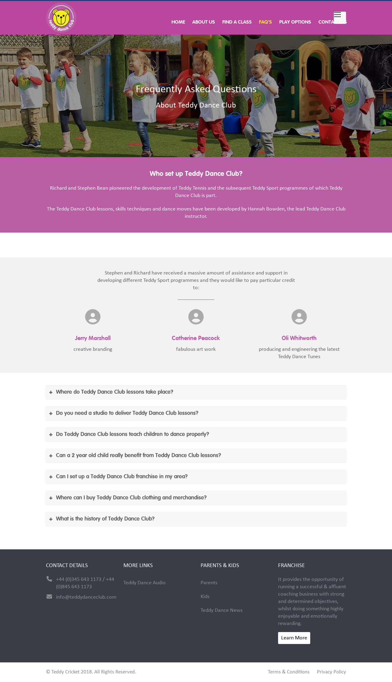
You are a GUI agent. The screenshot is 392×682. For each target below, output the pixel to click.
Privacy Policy (331, 672)
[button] (340, 18)
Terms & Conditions (289, 672)
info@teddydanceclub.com (86, 597)
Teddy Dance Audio (144, 583)
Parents (209, 583)
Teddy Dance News (222, 610)
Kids (205, 597)
